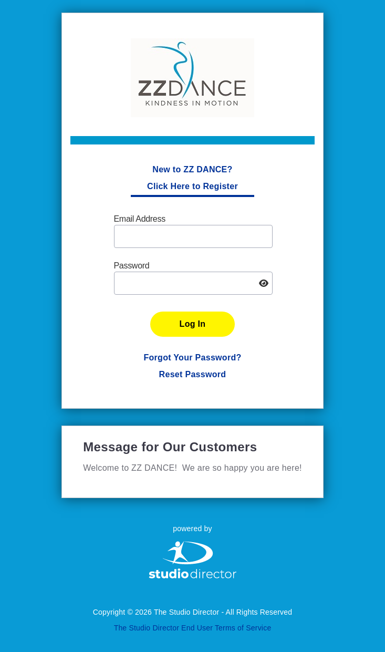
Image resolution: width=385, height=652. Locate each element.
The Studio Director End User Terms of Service (193, 628)
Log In (193, 323)
